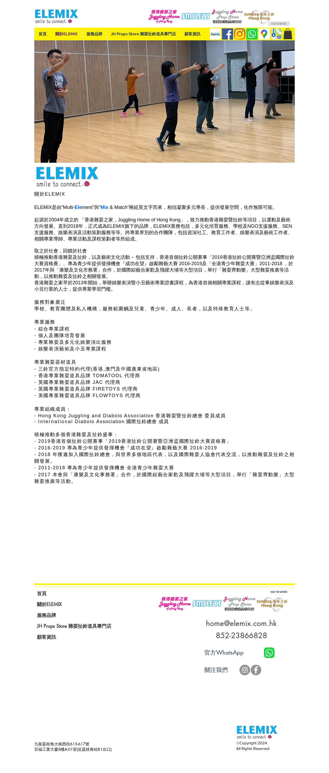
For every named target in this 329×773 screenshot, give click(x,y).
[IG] (239, 34)
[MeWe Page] (215, 34)
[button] (287, 33)
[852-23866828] (241, 635)
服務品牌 (46, 615)
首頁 (42, 593)
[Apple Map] (276, 34)
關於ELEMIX (49, 604)
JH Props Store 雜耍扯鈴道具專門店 (74, 626)
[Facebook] (227, 34)
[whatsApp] (252, 34)
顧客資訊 (46, 637)
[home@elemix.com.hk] (241, 623)
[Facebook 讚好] (269, 670)
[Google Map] (264, 34)
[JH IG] (244, 670)
